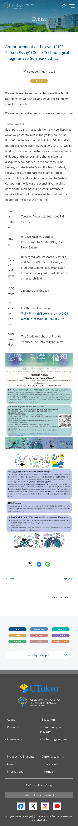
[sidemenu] (72, 6)
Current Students (53, 756)
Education (48, 719)
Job (39, 641)
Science (60, 635)
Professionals (50, 764)
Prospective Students (20, 756)
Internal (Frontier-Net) (39, 795)
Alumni (11, 764)
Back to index (59, 597)
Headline (39, 629)
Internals (47, 771)
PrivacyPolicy (45, 785)
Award (17, 641)
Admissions (14, 739)
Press (39, 635)
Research (13, 727)
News (61, 629)
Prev (10, 578)
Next (67, 578)
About (11, 719)
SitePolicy (31, 785)
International (15, 771)
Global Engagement (55, 739)
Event (17, 635)
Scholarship (60, 641)
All (17, 629)
